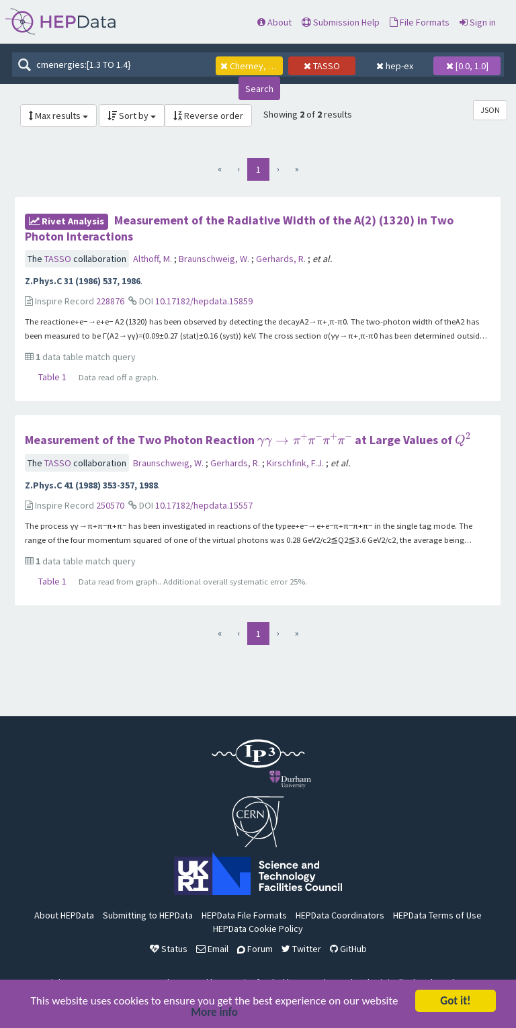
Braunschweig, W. (215, 259)
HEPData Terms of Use (437, 915)
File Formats (419, 22)
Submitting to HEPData (148, 915)
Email (212, 949)
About (274, 22)
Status (168, 949)
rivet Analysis (66, 221)
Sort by (132, 116)
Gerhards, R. (282, 259)
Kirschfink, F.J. (296, 463)
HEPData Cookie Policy (258, 929)
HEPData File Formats (244, 915)
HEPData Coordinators (340, 915)
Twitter (301, 949)
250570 (110, 505)
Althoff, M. (153, 259)
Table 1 (52, 377)
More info (214, 1013)
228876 (110, 301)
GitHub (348, 949)
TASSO (58, 259)
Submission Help (341, 22)
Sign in (478, 22)
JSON (490, 110)
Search (259, 89)
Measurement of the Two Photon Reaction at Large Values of (247, 439)
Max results (58, 116)
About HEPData (64, 915)
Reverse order (208, 116)
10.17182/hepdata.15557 (204, 505)
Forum (255, 949)
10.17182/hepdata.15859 (204, 301)
